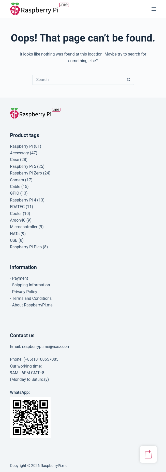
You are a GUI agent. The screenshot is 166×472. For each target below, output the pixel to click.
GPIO (14, 193)
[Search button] (129, 80)
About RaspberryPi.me (32, 305)
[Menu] (154, 9)
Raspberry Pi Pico (26, 247)
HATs (15, 233)
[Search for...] (78, 80)
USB (14, 240)
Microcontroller (23, 226)
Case (14, 159)
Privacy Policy (24, 291)
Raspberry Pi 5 (23, 166)
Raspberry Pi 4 (23, 200)
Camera (17, 180)
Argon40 (17, 220)
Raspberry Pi (21, 146)
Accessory (19, 153)
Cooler (16, 213)
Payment (20, 278)
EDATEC (17, 206)
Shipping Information (31, 284)
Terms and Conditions (32, 298)
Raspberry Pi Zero (26, 173)
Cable (15, 186)
